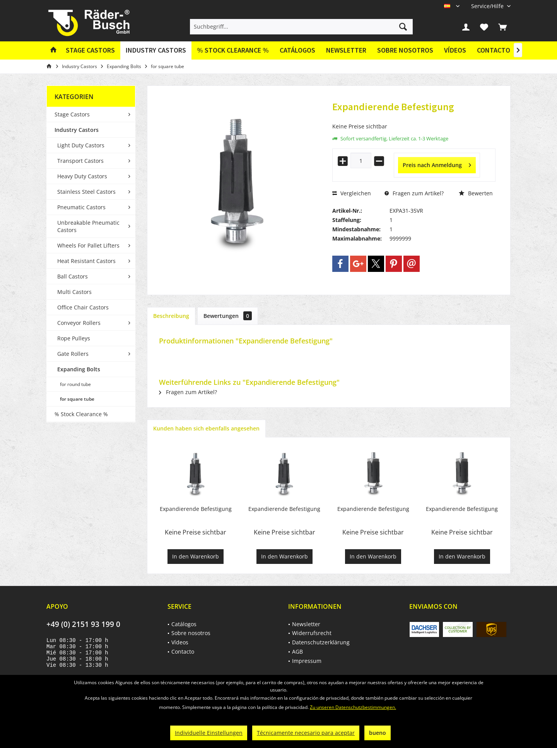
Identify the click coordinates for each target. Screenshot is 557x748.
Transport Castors (80, 160)
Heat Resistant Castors (86, 261)
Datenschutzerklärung (321, 642)
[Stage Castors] (90, 50)
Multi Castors (74, 291)
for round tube (75, 384)
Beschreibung (171, 315)
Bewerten (476, 193)
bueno (377, 732)
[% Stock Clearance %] (232, 50)
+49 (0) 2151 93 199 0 (83, 624)
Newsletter (346, 50)
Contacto (493, 50)
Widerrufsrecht (311, 633)
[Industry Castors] (155, 50)
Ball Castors (72, 276)
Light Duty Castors (80, 145)
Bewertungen (227, 315)
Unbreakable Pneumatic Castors (88, 226)
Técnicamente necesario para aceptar (306, 732)
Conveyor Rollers (79, 322)
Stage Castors (72, 114)
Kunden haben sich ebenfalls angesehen (206, 428)
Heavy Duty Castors (82, 176)
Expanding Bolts (78, 369)
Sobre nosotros (405, 50)
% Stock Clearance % (81, 414)
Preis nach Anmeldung (437, 164)
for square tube (77, 399)
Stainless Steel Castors (86, 191)
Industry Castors (77, 129)
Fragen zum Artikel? (414, 193)
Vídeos (455, 50)
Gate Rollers (73, 353)
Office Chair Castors (83, 307)
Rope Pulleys (73, 338)
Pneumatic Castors (81, 207)
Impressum (306, 660)
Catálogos (297, 50)
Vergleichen (351, 193)
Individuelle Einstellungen (209, 732)
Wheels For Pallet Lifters (88, 245)
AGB (297, 651)
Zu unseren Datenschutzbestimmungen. (353, 707)
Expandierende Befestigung (196, 508)
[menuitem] (488, 6)
